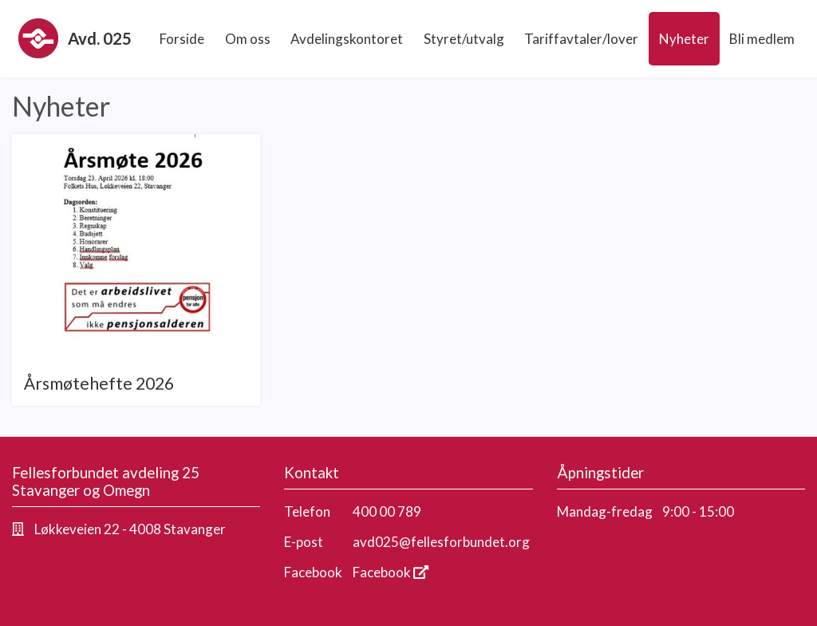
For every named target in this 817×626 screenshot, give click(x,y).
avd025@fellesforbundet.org (441, 541)
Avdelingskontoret (346, 38)
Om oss (247, 38)
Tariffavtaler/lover (581, 38)
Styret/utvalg (464, 38)
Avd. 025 (75, 38)
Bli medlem (762, 38)
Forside (182, 38)
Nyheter (684, 38)
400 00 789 (387, 511)
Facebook (390, 572)
